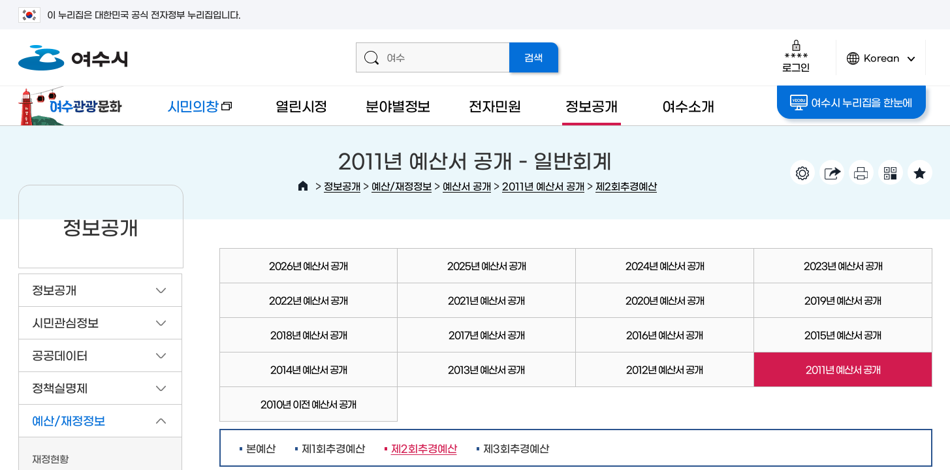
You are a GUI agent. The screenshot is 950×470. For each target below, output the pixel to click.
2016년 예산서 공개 (664, 334)
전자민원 (494, 105)
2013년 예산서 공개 (486, 369)
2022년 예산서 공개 (308, 300)
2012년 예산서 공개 (664, 369)
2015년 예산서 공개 (842, 334)
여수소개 (688, 105)
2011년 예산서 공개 (543, 186)
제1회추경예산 (333, 448)
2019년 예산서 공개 (842, 300)
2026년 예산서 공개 (308, 265)
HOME (303, 186)
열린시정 (301, 105)
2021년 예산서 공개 (486, 300)
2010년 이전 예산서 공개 (308, 404)
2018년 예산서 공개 (308, 334)
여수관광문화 (73, 105)
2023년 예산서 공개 (843, 265)
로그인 (795, 56)
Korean (881, 63)
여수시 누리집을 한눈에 (851, 102)
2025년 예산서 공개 (486, 265)
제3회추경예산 (516, 448)
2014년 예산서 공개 (308, 369)
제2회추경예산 (626, 186)
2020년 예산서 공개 (664, 300)
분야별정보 (398, 105)
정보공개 (591, 105)
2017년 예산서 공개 (486, 334)
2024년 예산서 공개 (664, 265)
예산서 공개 (467, 186)
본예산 (261, 448)
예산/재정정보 (402, 186)
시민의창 (189, 112)
